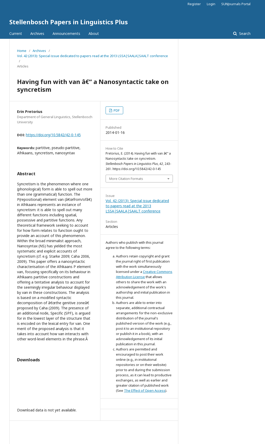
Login (211, 4)
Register (194, 4)
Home (21, 50)
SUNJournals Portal (236, 4)
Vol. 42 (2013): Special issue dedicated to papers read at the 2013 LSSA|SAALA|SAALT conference (92, 55)
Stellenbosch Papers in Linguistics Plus (68, 22)
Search (244, 33)
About (94, 33)
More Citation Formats (126, 178)
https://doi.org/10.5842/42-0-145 (53, 134)
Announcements (66, 33)
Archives (37, 33)
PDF (116, 110)
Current (15, 33)
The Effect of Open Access (144, 390)
